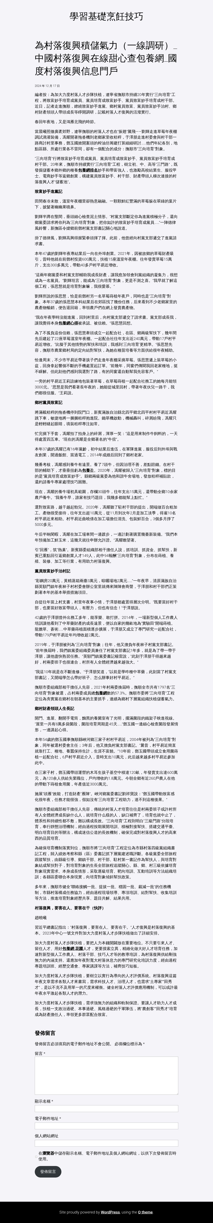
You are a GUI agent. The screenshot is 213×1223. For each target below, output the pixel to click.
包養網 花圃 (72, 948)
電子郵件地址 (48, 1118)
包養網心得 (68, 323)
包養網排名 (88, 170)
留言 (40, 1053)
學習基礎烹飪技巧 (106, 16)
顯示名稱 (44, 1101)
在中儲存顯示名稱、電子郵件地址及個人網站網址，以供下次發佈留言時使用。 (107, 1156)
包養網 (101, 693)
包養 (86, 470)
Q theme (145, 1212)
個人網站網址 (46, 1136)
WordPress (110, 1212)
